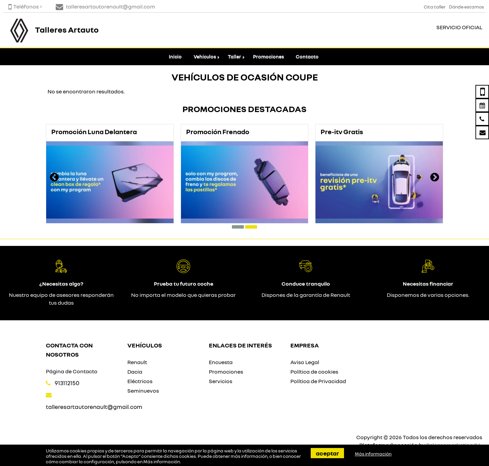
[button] (237, 226)
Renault (137, 362)
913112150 (67, 383)
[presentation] (54, 177)
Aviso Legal (304, 362)
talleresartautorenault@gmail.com (94, 406)
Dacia (134, 371)
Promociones (268, 56)
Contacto (307, 56)
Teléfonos (23, 6)
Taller (234, 56)
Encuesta (221, 362)
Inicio (175, 56)
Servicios (220, 381)
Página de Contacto (71, 371)
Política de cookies (314, 371)
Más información (161, 461)
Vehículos (205, 56)
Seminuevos (143, 390)
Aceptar (327, 453)
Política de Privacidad (318, 381)
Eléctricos (139, 381)
